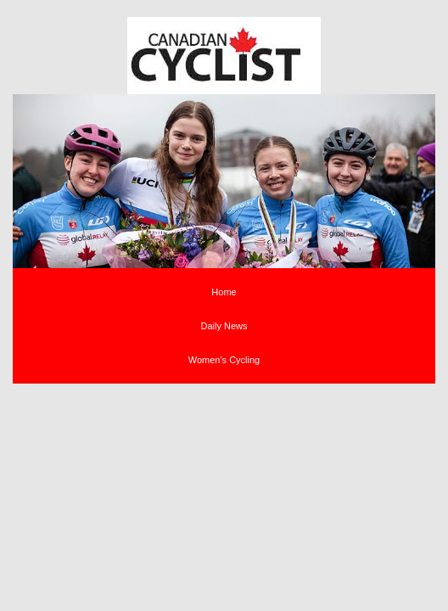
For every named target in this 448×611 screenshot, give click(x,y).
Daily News (223, 326)
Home (223, 292)
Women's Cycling (224, 360)
